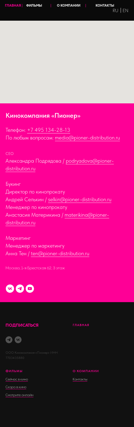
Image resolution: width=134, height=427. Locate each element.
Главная (81, 325)
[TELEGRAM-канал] (20, 288)
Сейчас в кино (17, 379)
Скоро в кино (16, 387)
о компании (86, 371)
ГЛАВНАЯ (13, 5)
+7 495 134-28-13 (48, 130)
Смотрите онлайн (19, 395)
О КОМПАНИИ (68, 5)
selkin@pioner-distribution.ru (79, 199)
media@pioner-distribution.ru (87, 137)
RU (115, 11)
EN (125, 11)
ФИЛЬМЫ (34, 5)
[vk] (18, 339)
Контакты (80, 379)
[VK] (10, 288)
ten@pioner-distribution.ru (60, 253)
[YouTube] (30, 288)
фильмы (14, 371)
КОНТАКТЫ (105, 5)
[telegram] (9, 339)
